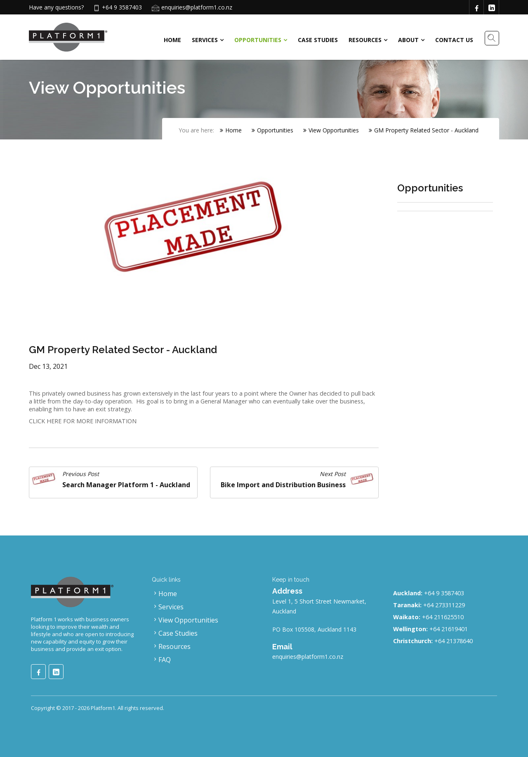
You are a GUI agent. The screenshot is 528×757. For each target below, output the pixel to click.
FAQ (161, 659)
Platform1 (103, 708)
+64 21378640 (453, 641)
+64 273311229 (444, 605)
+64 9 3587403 (444, 593)
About (408, 40)
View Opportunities (331, 130)
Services (205, 40)
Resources (365, 40)
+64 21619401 (448, 629)
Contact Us (454, 40)
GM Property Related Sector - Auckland (423, 130)
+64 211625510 (443, 617)
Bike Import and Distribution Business (283, 484)
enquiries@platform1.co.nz (196, 7)
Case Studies (318, 40)
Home (172, 40)
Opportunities (257, 40)
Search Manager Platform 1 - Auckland (126, 484)
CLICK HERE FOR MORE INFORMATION (83, 421)
